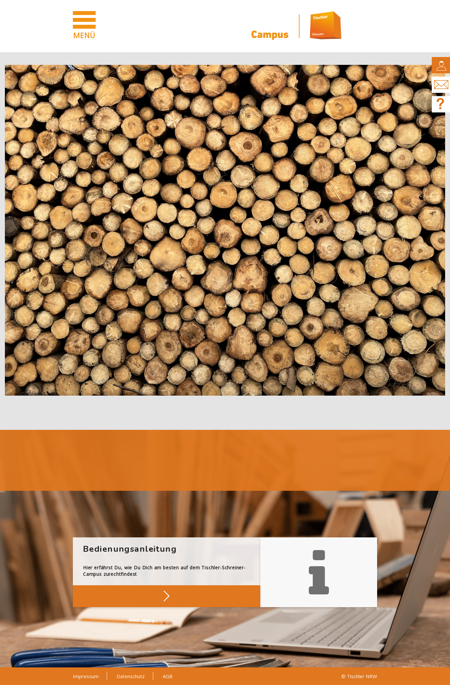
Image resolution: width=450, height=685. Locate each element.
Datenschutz (130, 676)
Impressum (86, 676)
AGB (167, 676)
